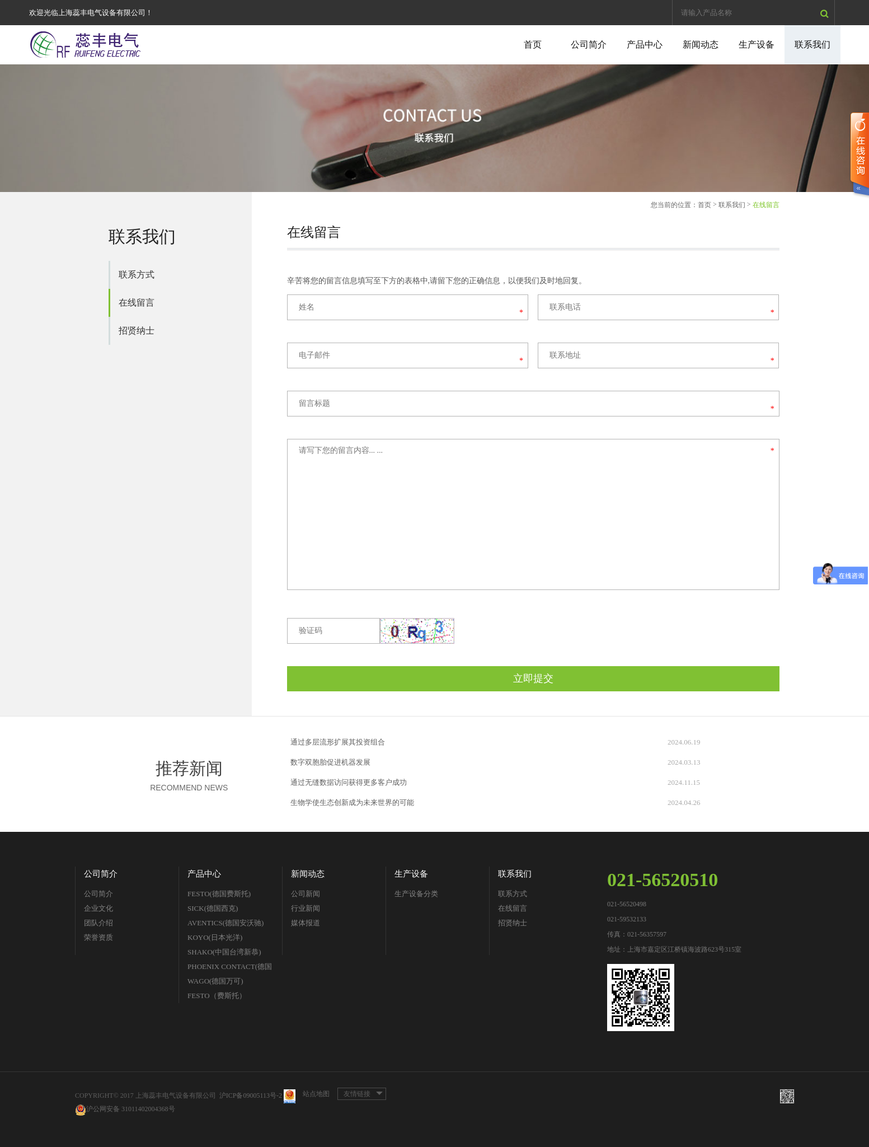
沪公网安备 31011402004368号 (125, 1109)
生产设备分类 (416, 893)
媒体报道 (305, 923)
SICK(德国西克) (212, 908)
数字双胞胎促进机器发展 (330, 762)
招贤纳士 (136, 330)
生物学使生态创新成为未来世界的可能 (352, 802)
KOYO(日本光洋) (214, 937)
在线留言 (136, 302)
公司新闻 (305, 893)
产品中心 (645, 44)
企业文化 (98, 908)
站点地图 (316, 1094)
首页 (533, 44)
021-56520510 (662, 879)
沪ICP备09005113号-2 (250, 1096)
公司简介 (589, 44)
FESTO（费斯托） (216, 995)
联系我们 (812, 44)
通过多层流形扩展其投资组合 (337, 742)
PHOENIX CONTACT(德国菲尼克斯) (229, 968)
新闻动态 (700, 44)
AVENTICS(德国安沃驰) (225, 923)
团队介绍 (98, 923)
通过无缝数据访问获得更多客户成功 (348, 782)
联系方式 (136, 274)
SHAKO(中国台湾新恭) (224, 952)
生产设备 (756, 44)
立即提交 (533, 678)
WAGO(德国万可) (215, 981)
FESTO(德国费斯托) (219, 893)
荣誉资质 (98, 937)
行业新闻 (305, 908)
